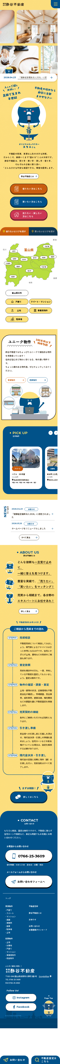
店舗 (8, 919)
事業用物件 (11, 955)
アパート (10, 913)
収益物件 (10, 958)
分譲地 (9, 945)
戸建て (9, 910)
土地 (8, 932)
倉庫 (8, 926)
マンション (11, 916)
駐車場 (9, 929)
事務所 (9, 922)
